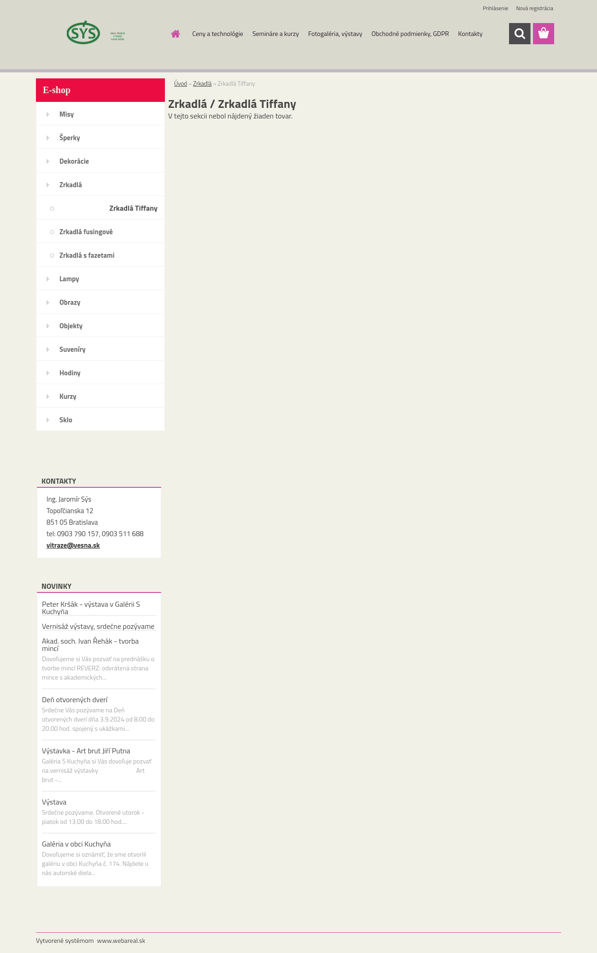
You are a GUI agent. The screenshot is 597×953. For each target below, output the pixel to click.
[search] (519, 33)
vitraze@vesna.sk (73, 545)
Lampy (69, 278)
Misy (66, 114)
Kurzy (67, 396)
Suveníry (72, 349)
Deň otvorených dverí (74, 699)
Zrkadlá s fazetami (87, 255)
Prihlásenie (495, 8)
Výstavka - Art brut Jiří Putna (86, 750)
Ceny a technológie (218, 33)
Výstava (54, 801)
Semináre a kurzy (275, 33)
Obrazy (70, 302)
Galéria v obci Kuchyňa (76, 843)
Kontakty (470, 33)
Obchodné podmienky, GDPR (410, 33)
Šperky (69, 137)
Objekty (70, 325)
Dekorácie (74, 161)
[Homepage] (175, 33)
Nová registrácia (534, 8)
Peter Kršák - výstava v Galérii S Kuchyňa (91, 607)
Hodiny (70, 372)
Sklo (65, 419)
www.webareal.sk (121, 940)
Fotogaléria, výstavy (335, 33)
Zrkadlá (70, 184)
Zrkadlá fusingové (86, 231)
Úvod (180, 83)
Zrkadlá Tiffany (133, 207)
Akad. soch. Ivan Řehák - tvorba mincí (90, 644)
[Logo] (99, 34)
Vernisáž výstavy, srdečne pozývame (98, 626)
